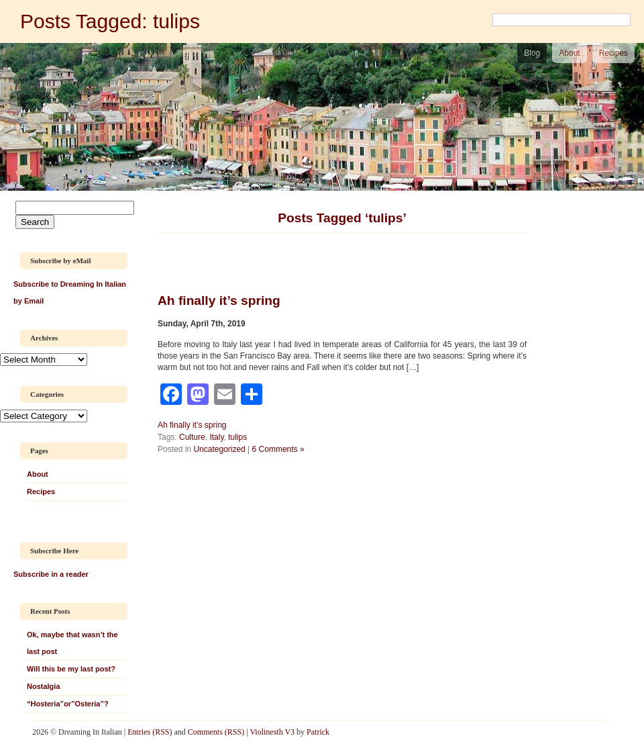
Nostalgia (43, 686)
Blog (532, 53)
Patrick (318, 732)
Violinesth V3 (272, 732)
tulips (237, 437)
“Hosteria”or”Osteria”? (68, 704)
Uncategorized (219, 449)
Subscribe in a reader (51, 574)
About (569, 53)
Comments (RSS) (216, 732)
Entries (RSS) (149, 732)
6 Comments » (278, 449)
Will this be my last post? (71, 669)
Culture (192, 437)
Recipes (613, 53)
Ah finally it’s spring (192, 425)
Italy (216, 437)
